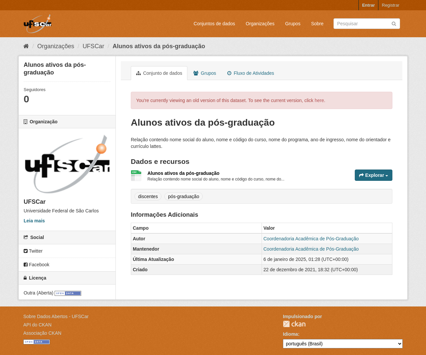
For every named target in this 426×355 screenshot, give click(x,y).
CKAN (294, 323)
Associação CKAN (42, 333)
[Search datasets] (366, 23)
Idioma (290, 334)
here (319, 100)
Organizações (260, 23)
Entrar (368, 5)
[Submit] (394, 23)
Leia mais (34, 220)
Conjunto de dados (159, 73)
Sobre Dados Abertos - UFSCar (56, 316)
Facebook (36, 264)
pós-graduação (183, 196)
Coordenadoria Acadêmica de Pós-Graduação (311, 238)
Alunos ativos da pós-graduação (158, 46)
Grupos (293, 23)
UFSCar (93, 46)
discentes (148, 196)
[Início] (26, 46)
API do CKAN (37, 324)
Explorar (373, 175)
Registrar (390, 5)
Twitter (33, 251)
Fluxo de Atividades (250, 73)
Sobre (317, 23)
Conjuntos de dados (214, 23)
